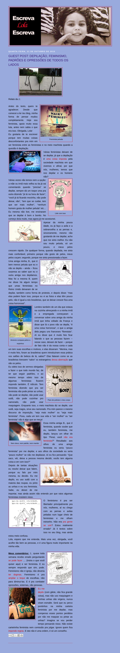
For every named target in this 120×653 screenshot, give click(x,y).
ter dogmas (14, 574)
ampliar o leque (16, 578)
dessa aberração (60, 359)
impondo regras (16, 631)
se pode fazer (15, 560)
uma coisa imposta (56, 159)
